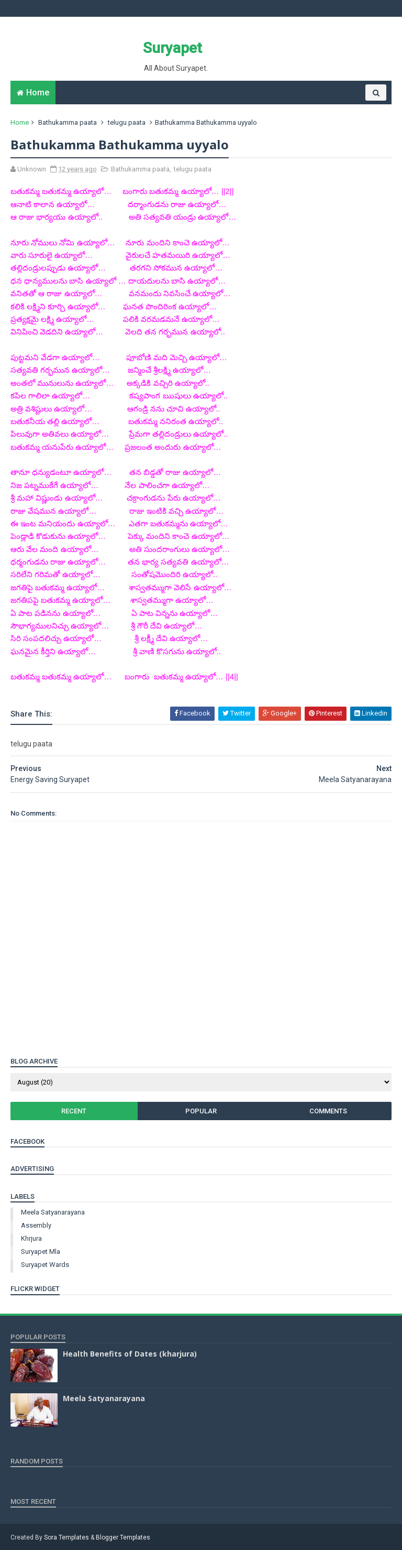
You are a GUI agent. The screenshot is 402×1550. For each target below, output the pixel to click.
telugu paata (127, 122)
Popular (201, 1111)
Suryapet (172, 48)
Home (37, 92)
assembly (36, 1225)
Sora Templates (66, 1537)
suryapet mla (40, 1251)
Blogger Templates (123, 1537)
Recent (73, 1111)
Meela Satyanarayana (53, 1212)
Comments (328, 1111)
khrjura (31, 1238)
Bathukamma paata (67, 122)
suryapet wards (45, 1265)
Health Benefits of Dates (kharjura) (130, 1354)
